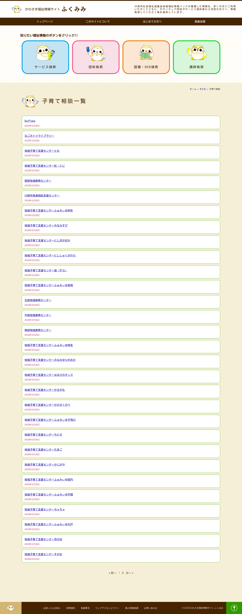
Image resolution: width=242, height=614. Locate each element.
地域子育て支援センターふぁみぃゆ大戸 (49, 524)
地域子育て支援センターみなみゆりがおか (50, 360)
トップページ (45, 21)
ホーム (193, 89)
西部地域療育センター (38, 180)
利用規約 (67, 607)
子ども (202, 89)
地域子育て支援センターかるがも (45, 390)
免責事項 (84, 607)
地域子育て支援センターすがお (43, 554)
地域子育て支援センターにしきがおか (47, 240)
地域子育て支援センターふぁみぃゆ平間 (49, 494)
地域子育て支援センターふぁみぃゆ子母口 (50, 419)
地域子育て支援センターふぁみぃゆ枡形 (49, 210)
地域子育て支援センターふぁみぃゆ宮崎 (49, 285)
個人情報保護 (135, 607)
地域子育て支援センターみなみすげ (46, 225)
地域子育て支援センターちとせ (43, 434)
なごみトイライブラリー (39, 135)
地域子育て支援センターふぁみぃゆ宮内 (49, 479)
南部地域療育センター (38, 330)
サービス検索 (45, 66)
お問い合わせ (156, 607)
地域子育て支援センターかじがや (45, 464)
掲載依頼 (200, 21)
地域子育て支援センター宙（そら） (46, 270)
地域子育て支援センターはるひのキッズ (49, 375)
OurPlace (30, 120)
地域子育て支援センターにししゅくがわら (50, 255)
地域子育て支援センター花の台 (43, 539)
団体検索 (96, 66)
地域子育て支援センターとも (42, 150)
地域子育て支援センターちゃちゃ (45, 509)
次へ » (129, 572)
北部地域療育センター (38, 300)
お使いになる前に (46, 607)
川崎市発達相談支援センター (42, 195)
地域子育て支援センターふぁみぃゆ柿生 (49, 345)
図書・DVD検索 (146, 66)
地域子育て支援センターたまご (43, 449)
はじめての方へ (152, 21)
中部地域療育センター (38, 315)
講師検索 (196, 66)
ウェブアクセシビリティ (108, 607)
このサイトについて (98, 21)
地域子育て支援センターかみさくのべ (47, 405)
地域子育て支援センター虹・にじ (45, 165)
